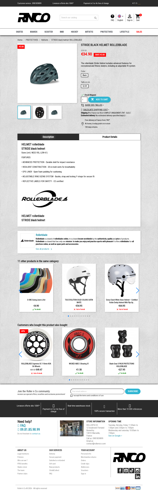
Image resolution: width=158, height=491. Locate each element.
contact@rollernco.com (96, 443)
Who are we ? (22, 460)
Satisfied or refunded (57, 460)
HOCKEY (74, 32)
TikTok (131, 470)
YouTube (126, 470)
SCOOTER (48, 32)
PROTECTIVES (106, 32)
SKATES (19, 32)
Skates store (22, 467)
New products (54, 467)
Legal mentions (23, 454)
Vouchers (84, 470)
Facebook (120, 470)
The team (20, 470)
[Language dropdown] (120, 18)
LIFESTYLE (124, 32)
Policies (20, 457)
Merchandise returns (88, 457)
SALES (139, 32)
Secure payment (55, 457)
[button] (125, 115)
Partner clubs (22, 474)
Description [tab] (48, 136)
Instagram (137, 470)
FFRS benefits (22, 464)
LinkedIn (137, 476)
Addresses (85, 467)
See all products (44, 249)
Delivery (52, 454)
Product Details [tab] (109, 136)
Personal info (86, 454)
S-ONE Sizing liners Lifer (36, 300)
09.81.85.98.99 (28, 429)
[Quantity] (84, 100)
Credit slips (85, 464)
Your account (88, 450)
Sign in (83, 474)
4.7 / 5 (136, 3)
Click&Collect (54, 470)
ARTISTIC (89, 32)
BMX (62, 32)
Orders (83, 460)
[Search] (79, 17)
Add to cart (99, 99)
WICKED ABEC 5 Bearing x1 (79, 364)
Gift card (52, 464)
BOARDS (33, 32)
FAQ (112, 20)
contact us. (36, 433)
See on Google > (115, 435)
